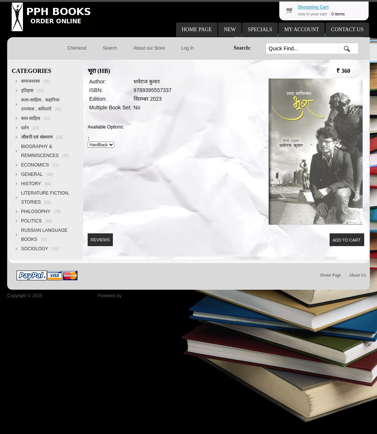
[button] (196, 30)
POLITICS (36, 221)
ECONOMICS (40, 165)
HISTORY (36, 183)
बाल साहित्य (35, 118)
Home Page (330, 275)
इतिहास (32, 90)
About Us (357, 275)
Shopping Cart (313, 7)
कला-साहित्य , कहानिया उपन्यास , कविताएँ (41, 104)
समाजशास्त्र (35, 81)
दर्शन (30, 127)
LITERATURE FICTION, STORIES (45, 198)
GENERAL (37, 174)
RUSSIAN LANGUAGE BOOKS (44, 235)
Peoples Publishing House (70, 295)
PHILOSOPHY (41, 211)
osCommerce (136, 295)
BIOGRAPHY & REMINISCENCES (45, 151)
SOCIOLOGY (39, 248)
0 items (338, 14)
